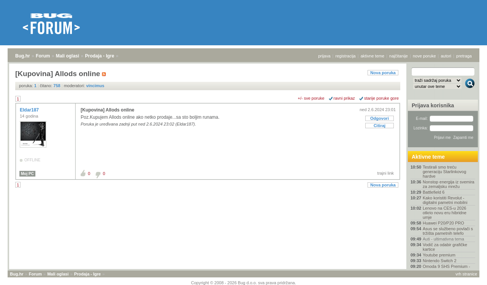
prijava (324, 56)
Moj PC (27, 174)
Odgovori (379, 118)
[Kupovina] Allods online (107, 110)
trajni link (385, 173)
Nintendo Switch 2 (440, 260)
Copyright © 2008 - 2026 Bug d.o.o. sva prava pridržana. (243, 282)
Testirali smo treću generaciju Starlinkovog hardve (444, 171)
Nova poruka (383, 72)
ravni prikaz (344, 98)
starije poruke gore (381, 98)
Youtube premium (439, 255)
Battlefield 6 (433, 192)
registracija (346, 56)
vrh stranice (466, 274)
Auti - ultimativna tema (443, 239)
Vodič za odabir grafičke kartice (445, 247)
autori (446, 56)
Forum (43, 56)
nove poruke (424, 56)
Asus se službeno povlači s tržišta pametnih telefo (448, 231)
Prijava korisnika (433, 105)
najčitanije (398, 56)
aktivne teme (372, 56)
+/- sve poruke (311, 98)
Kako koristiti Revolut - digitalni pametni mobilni (445, 200)
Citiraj (379, 125)
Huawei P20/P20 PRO (443, 223)
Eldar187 (30, 110)
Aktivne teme (428, 157)
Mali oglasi (67, 56)
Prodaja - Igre (100, 56)
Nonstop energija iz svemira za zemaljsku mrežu (448, 184)
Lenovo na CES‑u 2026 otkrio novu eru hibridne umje (444, 213)
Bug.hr (22, 56)
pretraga (464, 56)
